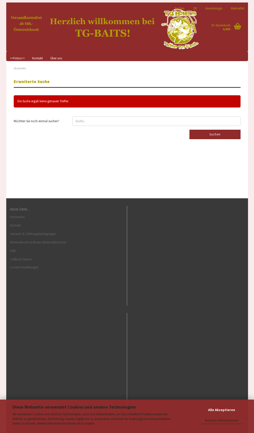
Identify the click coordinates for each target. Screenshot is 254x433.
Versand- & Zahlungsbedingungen (33, 234)
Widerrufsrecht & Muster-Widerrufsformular (38, 242)
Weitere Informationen (222, 420)
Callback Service (21, 259)
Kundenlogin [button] (214, 8)
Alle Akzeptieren (221, 410)
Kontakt (37, 58)
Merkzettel (237, 8)
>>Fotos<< (17, 58)
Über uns (56, 58)
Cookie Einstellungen (24, 267)
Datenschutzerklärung (109, 423)
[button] (194, 6)
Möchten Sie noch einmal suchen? (36, 121)
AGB (12, 251)
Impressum (17, 217)
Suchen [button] (179, 8)
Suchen (215, 134)
